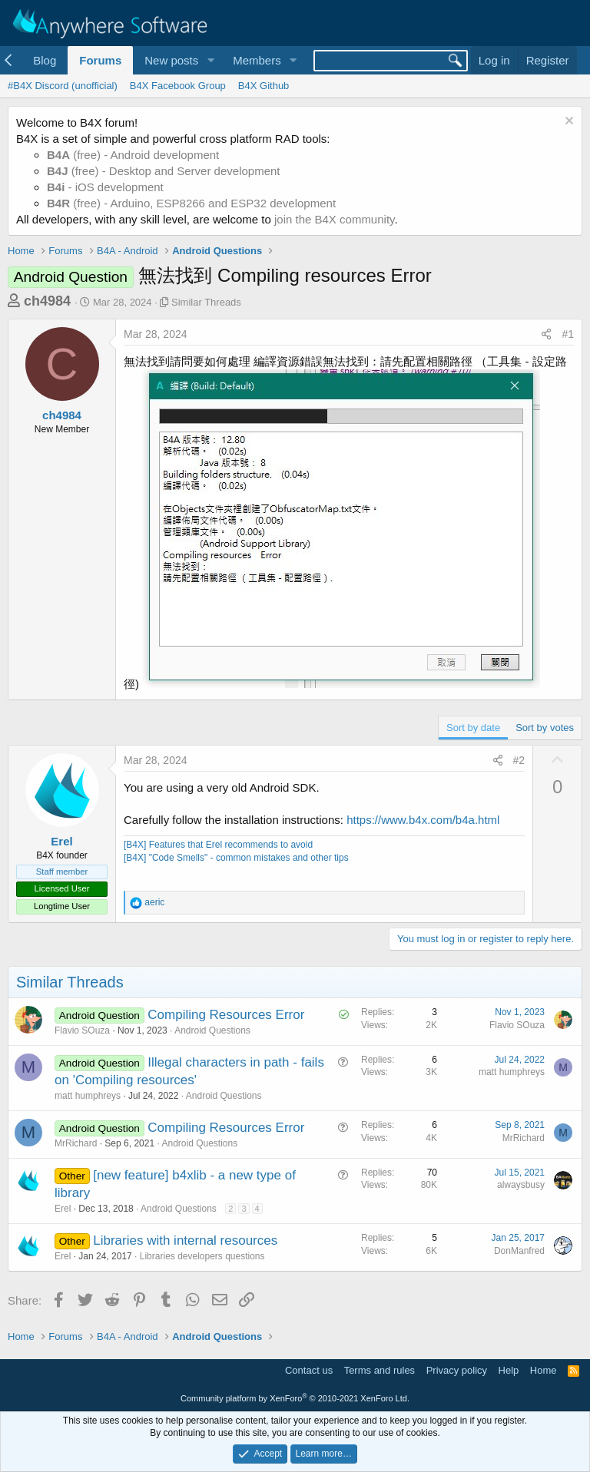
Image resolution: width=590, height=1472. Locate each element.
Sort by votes (544, 727)
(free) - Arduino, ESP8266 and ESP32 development (191, 203)
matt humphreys (88, 1095)
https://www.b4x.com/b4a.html (422, 819)
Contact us (309, 1370)
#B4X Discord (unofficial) (63, 85)
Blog (44, 60)
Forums (100, 60)
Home (543, 1370)
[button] (210, 60)
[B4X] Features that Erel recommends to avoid (218, 844)
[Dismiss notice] (567, 122)
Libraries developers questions (202, 1256)
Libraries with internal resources (185, 1240)
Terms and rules (379, 1370)
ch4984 (47, 301)
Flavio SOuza (82, 1030)
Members (257, 60)
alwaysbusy (521, 1184)
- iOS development (105, 187)
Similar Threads (206, 302)
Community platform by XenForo (295, 1398)
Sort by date (473, 727)
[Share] (546, 335)
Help (509, 1370)
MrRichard (76, 1143)
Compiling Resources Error (226, 1014)
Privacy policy (456, 1370)
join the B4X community (334, 219)
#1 (568, 334)
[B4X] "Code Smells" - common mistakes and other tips (236, 857)
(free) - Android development (133, 154)
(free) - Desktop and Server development (163, 170)
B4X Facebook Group (178, 85)
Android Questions (212, 1030)
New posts (171, 60)
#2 (519, 760)
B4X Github (264, 85)
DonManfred (519, 1250)
